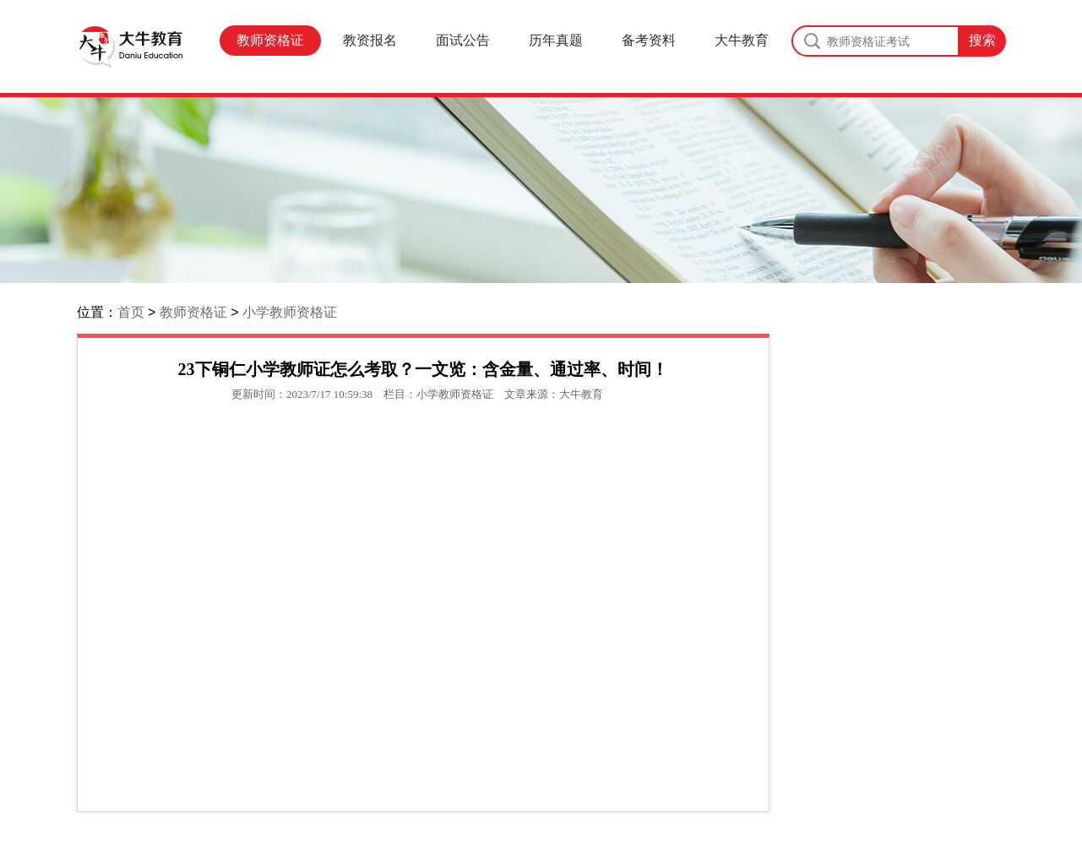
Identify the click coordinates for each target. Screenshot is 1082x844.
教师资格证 (270, 40)
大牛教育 (742, 40)
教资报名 (370, 40)
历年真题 (556, 40)
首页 (130, 312)
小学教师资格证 (289, 312)
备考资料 (649, 40)
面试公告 (463, 40)
